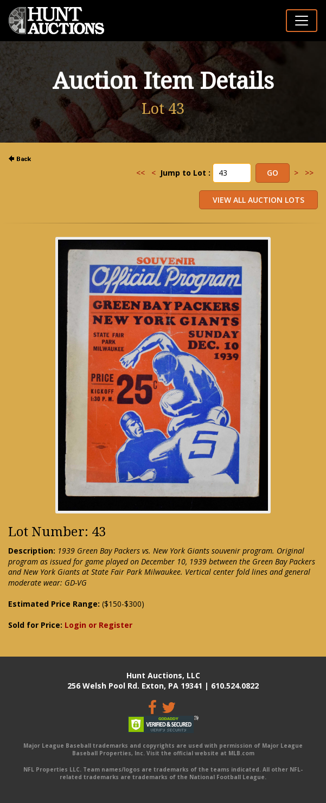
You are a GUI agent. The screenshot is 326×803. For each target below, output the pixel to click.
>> (309, 173)
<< (140, 173)
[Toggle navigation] (301, 20)
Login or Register (98, 625)
